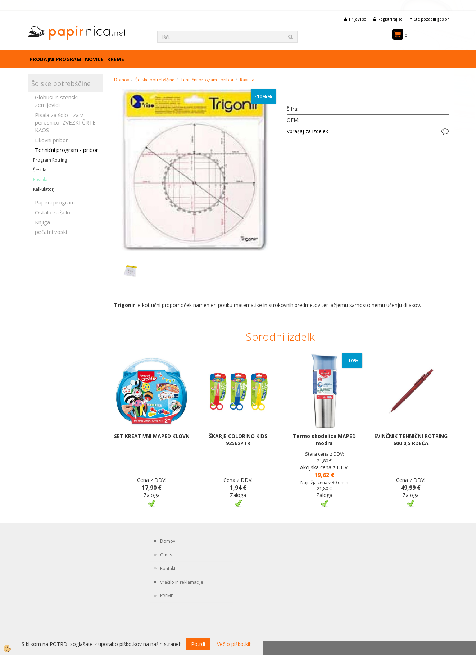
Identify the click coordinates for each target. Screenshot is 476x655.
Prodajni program (55, 59)
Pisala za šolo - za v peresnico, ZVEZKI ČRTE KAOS (65, 122)
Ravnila (40, 179)
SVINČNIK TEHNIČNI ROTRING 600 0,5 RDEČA (411, 440)
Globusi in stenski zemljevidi (56, 101)
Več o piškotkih (234, 644)
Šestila (39, 170)
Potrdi (198, 644)
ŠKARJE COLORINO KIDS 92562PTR (238, 440)
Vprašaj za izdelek (307, 131)
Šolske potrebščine (154, 80)
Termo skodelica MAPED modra (324, 440)
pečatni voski (51, 231)
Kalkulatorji (44, 189)
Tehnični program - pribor (66, 149)
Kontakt (168, 568)
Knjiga (42, 222)
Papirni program (55, 202)
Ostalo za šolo (52, 212)
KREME (115, 59)
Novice (94, 59)
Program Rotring (50, 160)
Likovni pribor (51, 140)
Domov (121, 80)
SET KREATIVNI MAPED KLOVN (152, 436)
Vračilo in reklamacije (181, 582)
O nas (166, 555)
